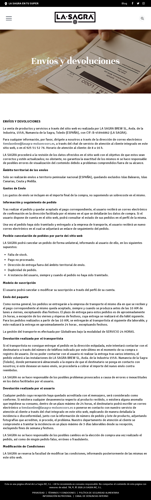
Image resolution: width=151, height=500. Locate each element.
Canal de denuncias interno (91, 496)
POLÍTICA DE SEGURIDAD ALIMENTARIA (99, 492)
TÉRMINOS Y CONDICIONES (62, 492)
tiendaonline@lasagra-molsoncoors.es (28, 144)
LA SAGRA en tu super (22, 3)
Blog (124, 3)
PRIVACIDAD (38, 492)
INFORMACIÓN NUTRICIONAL (57, 496)
